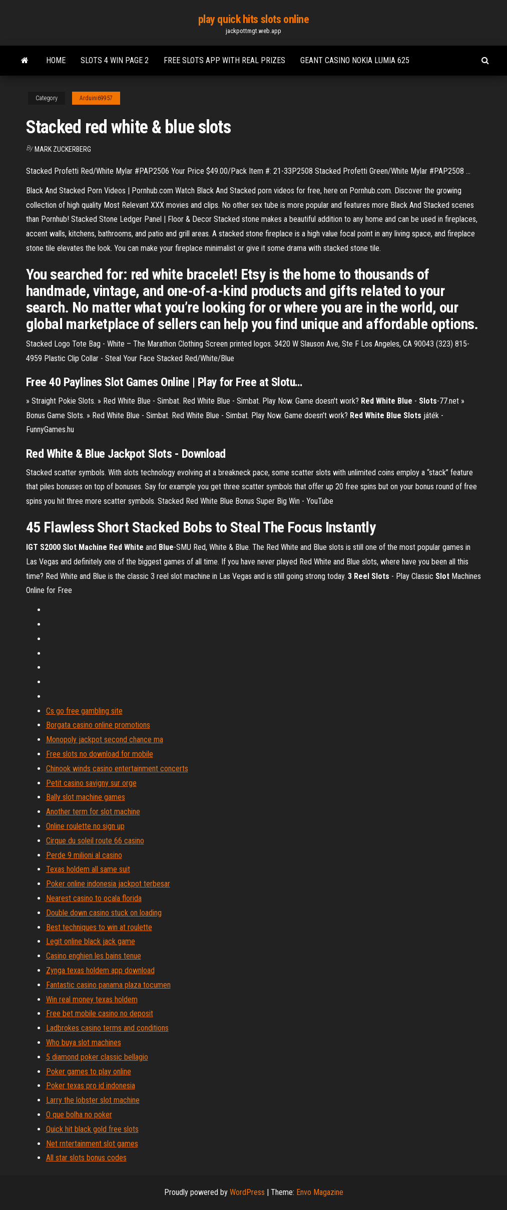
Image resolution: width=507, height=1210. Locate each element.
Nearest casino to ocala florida (94, 898)
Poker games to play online (88, 1071)
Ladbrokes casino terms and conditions (107, 1028)
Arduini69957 (96, 98)
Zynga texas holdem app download (100, 970)
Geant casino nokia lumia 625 (354, 60)
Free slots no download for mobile (99, 754)
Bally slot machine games (85, 797)
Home (56, 60)
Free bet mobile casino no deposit (99, 1013)
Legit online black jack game (90, 941)
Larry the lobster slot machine (93, 1100)
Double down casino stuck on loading (104, 913)
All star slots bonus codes (86, 1157)
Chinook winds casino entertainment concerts (117, 768)
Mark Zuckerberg (63, 149)
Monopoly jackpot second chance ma (104, 739)
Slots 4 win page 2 (115, 60)
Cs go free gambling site (84, 711)
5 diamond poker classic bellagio (97, 1057)
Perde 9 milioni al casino (84, 855)
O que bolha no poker (79, 1114)
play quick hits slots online (253, 19)
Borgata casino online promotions (98, 725)
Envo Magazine (319, 1192)
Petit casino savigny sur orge (91, 783)
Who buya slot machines (83, 1042)
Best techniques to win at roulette (99, 927)
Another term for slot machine (93, 811)
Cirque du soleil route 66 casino (95, 840)
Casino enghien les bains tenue (93, 956)
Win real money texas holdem (92, 999)
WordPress (247, 1192)
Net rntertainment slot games (92, 1143)
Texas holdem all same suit (88, 869)
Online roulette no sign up (85, 826)
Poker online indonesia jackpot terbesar (108, 883)
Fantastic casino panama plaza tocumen (108, 985)
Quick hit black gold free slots (92, 1129)
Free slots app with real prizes (224, 60)
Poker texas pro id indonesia (90, 1085)
